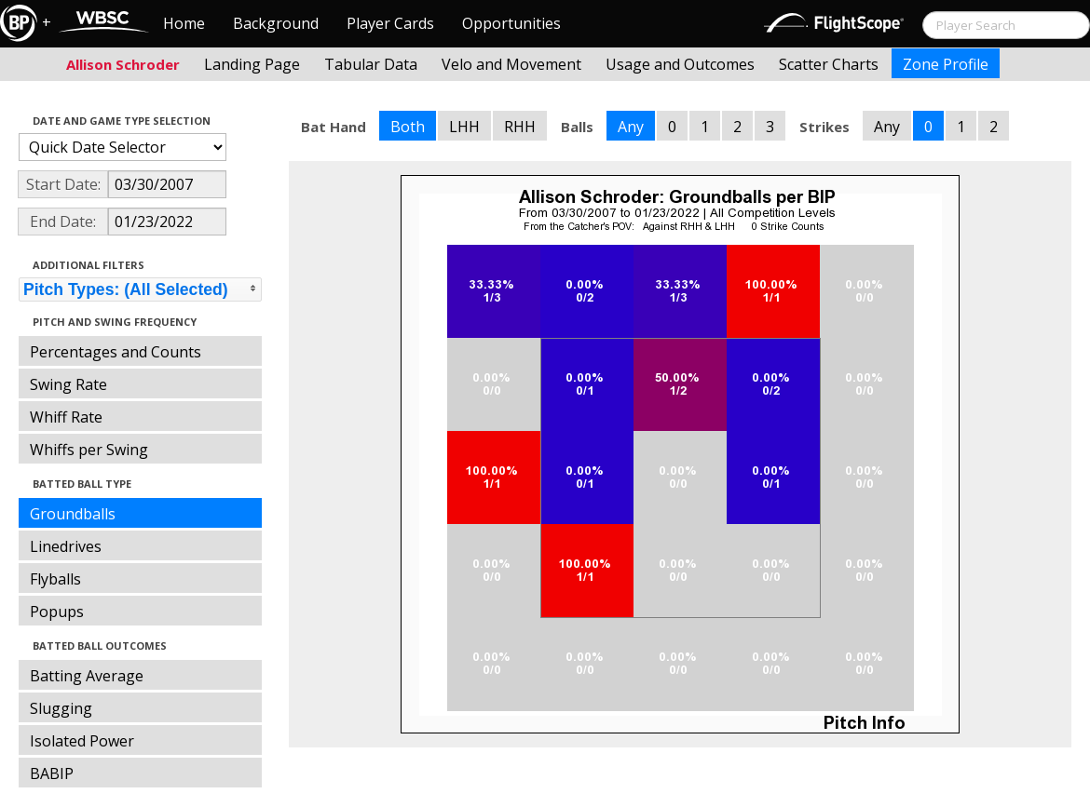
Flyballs (55, 579)
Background (276, 23)
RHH (520, 126)
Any (631, 126)
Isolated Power (82, 741)
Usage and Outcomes (680, 64)
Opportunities (511, 23)
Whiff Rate (66, 417)
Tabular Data (370, 64)
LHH (464, 126)
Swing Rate (68, 384)
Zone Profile (945, 64)
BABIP (52, 773)
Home (184, 23)
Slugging (61, 708)
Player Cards (390, 23)
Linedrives (66, 546)
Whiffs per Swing (89, 449)
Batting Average (86, 676)
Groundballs (73, 514)
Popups (57, 611)
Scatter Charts (829, 64)
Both (407, 126)
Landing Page (252, 64)
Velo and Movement (511, 64)
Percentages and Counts (115, 352)
